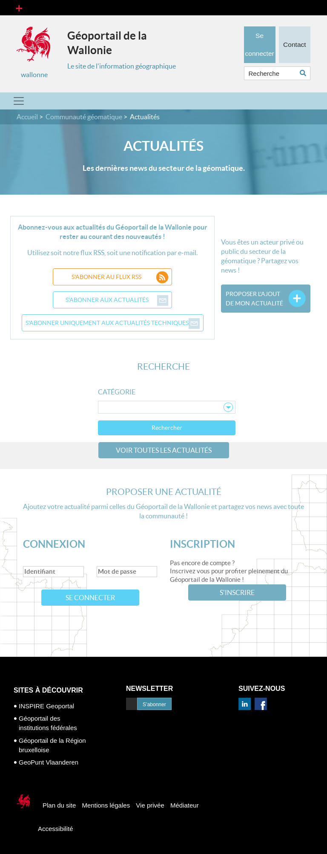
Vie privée (150, 805)
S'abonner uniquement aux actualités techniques (113, 323)
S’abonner (154, 704)
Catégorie (116, 392)
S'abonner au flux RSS (120, 277)
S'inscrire (237, 592)
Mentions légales (106, 805)
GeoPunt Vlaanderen (48, 762)
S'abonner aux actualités (117, 300)
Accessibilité (55, 828)
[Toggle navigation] (19, 7)
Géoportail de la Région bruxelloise (52, 745)
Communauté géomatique (84, 117)
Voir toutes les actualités (164, 450)
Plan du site (59, 805)
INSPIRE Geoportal (46, 706)
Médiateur (184, 805)
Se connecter (90, 597)
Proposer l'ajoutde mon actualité (254, 298)
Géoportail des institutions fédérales (48, 723)
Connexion (54, 544)
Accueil (27, 117)
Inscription (202, 544)
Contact (294, 40)
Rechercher (167, 427)
